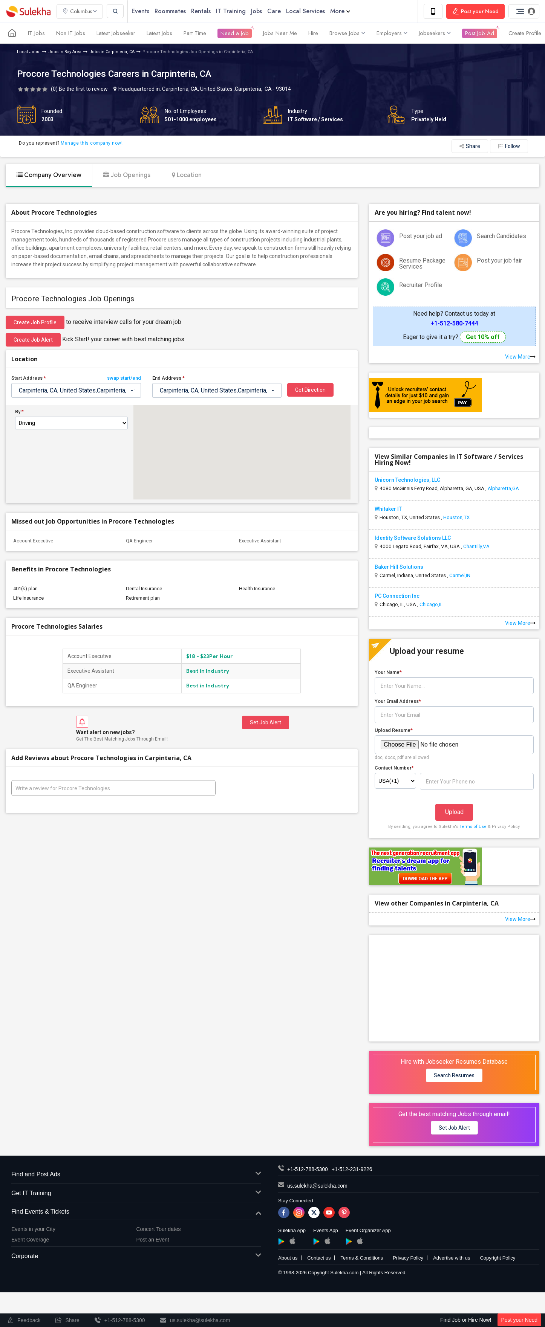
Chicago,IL (431, 604)
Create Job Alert (33, 340)
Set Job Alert (265, 722)
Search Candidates (501, 236)
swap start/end (124, 378)
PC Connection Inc (397, 596)
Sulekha (28, 11)
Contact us (319, 1257)
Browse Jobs (347, 33)
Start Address (76, 378)
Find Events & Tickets (136, 1212)
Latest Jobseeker (115, 33)
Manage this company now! (91, 143)
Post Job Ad (479, 33)
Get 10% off (483, 337)
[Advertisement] (454, 988)
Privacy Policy (408, 1257)
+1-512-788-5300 (307, 1169)
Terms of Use (473, 826)
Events (140, 11)
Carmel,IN (459, 575)
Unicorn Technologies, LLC (407, 480)
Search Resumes (454, 1075)
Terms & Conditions (361, 1257)
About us (287, 1257)
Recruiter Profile (420, 285)
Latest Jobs (159, 33)
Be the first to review (83, 89)
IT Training (231, 11)
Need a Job (234, 33)
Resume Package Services (422, 263)
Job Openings (126, 175)
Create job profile (35, 322)
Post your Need (519, 1320)
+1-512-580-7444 (454, 324)
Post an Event (152, 1240)
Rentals (201, 11)
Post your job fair (499, 260)
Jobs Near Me (280, 33)
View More (520, 357)
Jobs (256, 11)
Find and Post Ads (136, 1175)
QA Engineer (139, 541)
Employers (392, 33)
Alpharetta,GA (503, 488)
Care (274, 11)
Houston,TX (456, 517)
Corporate (136, 1256)
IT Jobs (36, 33)
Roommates (170, 11)
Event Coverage (30, 1240)
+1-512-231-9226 (352, 1169)
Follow (509, 146)
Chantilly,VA (476, 546)
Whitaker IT (388, 509)
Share (469, 146)
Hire (313, 33)
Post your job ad (420, 236)
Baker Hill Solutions (399, 567)
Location (187, 175)
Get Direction (310, 390)
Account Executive (33, 541)
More (340, 11)
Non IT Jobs (70, 33)
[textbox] (76, 390)
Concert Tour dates (158, 1229)
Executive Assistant (260, 541)
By (19, 411)
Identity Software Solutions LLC (413, 538)
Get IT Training (136, 1193)
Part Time (195, 33)
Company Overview (49, 175)
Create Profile (524, 33)
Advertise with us (451, 1257)
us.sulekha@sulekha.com (317, 1186)
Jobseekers (435, 33)
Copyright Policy (497, 1257)
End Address (168, 378)
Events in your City (33, 1229)
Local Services (305, 11)
